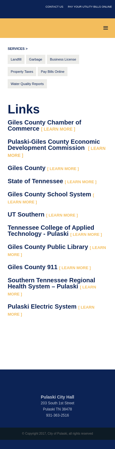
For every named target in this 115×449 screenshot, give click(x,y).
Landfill (16, 59)
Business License (63, 59)
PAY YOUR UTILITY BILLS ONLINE (90, 6)
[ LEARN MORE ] (63, 168)
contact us (54, 6)
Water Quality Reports (27, 84)
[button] (106, 28)
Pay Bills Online (52, 71)
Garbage (35, 59)
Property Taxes (22, 71)
